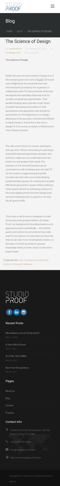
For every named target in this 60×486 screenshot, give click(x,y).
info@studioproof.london (22, 450)
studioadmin (15, 48)
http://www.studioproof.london (25, 457)
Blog (20, 31)
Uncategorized (13, 52)
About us (10, 391)
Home (9, 31)
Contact (9, 405)
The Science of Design (28, 41)
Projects (10, 413)
